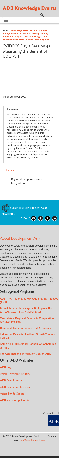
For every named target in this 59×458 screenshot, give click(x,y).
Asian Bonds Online (12, 393)
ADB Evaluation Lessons (15, 387)
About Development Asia (20, 238)
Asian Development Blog (15, 374)
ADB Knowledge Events (14, 400)
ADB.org (5, 367)
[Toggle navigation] (6, 20)
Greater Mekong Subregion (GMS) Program (25, 328)
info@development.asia (32, 440)
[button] (42, 15)
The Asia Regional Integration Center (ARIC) (26, 353)
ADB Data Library (11, 380)
